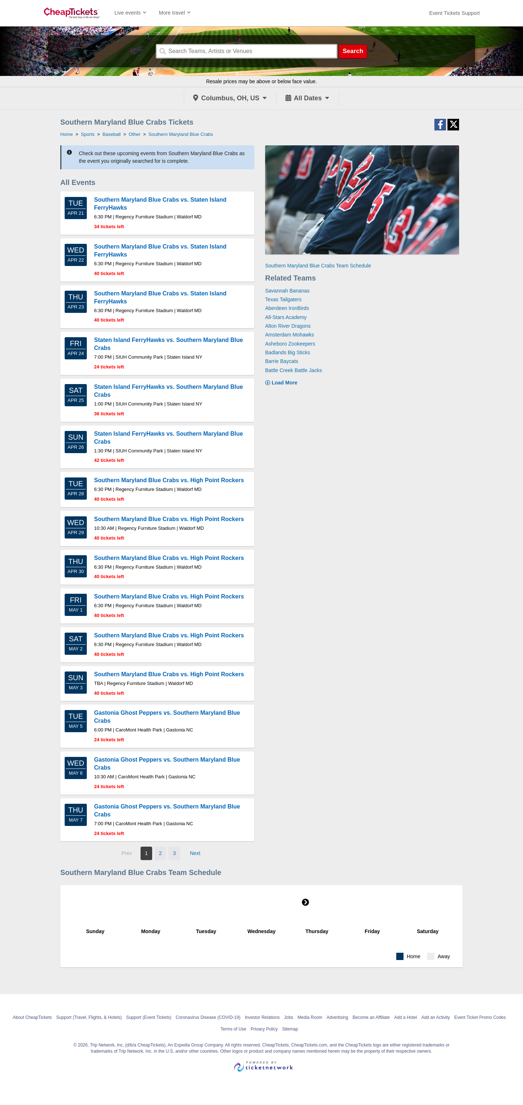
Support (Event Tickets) (148, 1017)
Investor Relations (262, 1017)
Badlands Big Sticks (287, 352)
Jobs (288, 1017)
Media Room (309, 1017)
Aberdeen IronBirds (287, 308)
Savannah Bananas (287, 291)
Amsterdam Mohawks (289, 335)
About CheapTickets (32, 1017)
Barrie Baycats (281, 361)
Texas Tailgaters (283, 299)
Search (352, 51)
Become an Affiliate (371, 1017)
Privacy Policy (264, 1029)
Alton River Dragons (288, 326)
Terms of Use (233, 1029)
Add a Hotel (405, 1017)
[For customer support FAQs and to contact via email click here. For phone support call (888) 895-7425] (454, 13)
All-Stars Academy (286, 317)
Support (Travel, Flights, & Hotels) (89, 1017)
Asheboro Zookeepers (290, 344)
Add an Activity (435, 1017)
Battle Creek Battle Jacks (293, 370)
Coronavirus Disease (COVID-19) (208, 1017)
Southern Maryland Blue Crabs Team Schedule (318, 266)
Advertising (337, 1017)
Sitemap (290, 1029)
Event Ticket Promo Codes (480, 1017)
